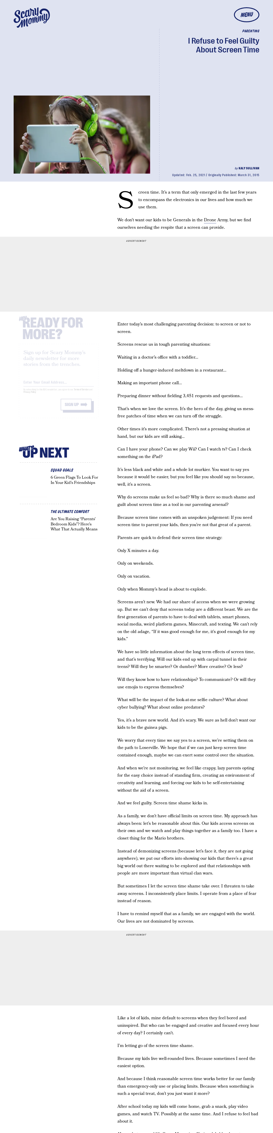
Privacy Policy (29, 395)
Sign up (72, 408)
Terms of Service (81, 393)
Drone (210, 220)
